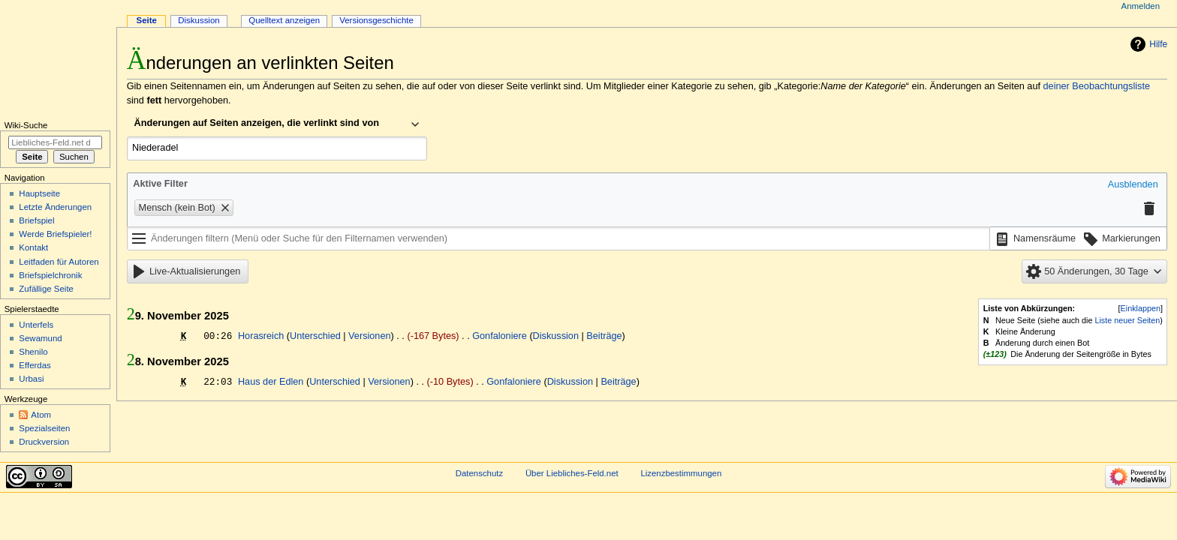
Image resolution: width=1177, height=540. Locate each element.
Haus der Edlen (270, 381)
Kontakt (33, 247)
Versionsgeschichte (376, 20)
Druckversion (44, 441)
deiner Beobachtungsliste (1096, 86)
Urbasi (31, 378)
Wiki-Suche (26, 125)
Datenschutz (480, 473)
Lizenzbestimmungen (680, 473)
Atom (41, 414)
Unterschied (315, 336)
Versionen (369, 336)
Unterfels (36, 324)
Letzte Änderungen (55, 207)
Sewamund (40, 338)
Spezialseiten (44, 428)
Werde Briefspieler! (55, 234)
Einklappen (1140, 308)
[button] (1133, 185)
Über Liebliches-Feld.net (572, 473)
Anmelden (1140, 6)
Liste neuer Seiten (1127, 320)
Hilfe (1158, 44)
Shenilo (33, 351)
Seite (147, 20)
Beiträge (604, 336)
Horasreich (261, 336)
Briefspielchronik (50, 275)
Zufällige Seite (46, 288)
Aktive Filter (160, 183)
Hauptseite (39, 193)
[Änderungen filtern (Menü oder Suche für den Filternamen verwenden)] (558, 238)
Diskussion (556, 336)
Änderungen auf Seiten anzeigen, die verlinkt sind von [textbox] (256, 123)
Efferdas (34, 365)
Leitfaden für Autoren (58, 261)
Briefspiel (36, 220)
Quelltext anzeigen (284, 20)
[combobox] (277, 124)
